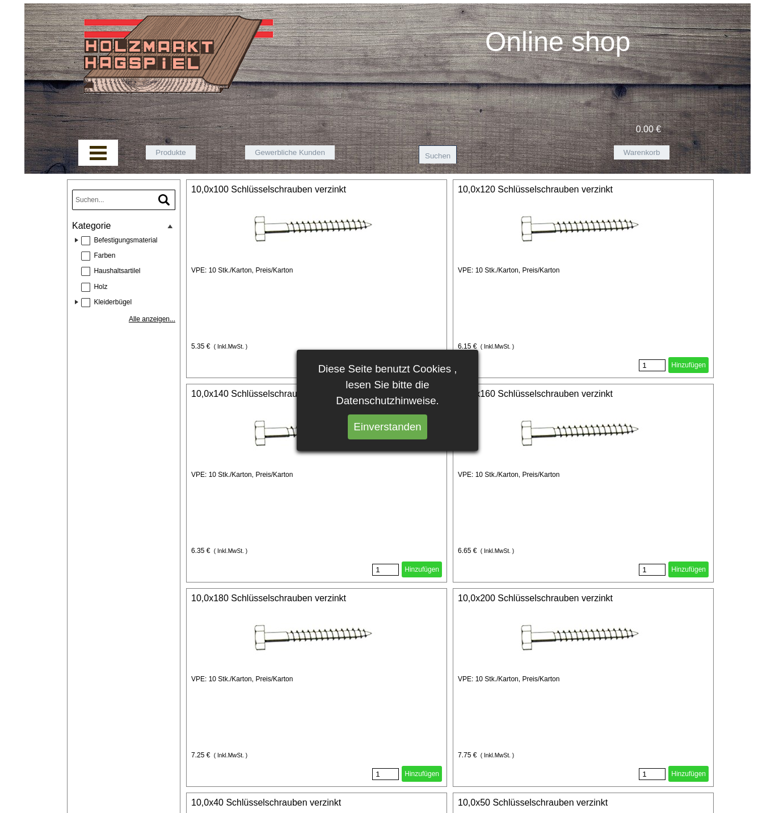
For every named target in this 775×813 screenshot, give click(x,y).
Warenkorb (642, 152)
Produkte (170, 152)
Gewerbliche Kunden (290, 152)
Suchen (437, 156)
